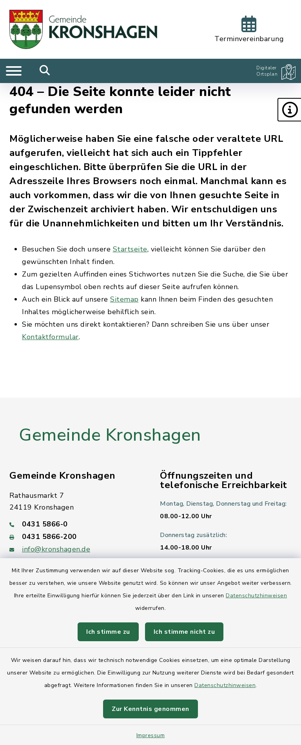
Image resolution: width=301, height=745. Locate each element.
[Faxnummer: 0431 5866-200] (75, 536)
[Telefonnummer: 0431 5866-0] (75, 524)
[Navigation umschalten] (13, 70)
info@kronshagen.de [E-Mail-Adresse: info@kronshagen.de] (56, 549)
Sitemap (124, 299)
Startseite (130, 249)
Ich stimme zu (108, 631)
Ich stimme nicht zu (184, 631)
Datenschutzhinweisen (256, 595)
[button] (289, 109)
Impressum (150, 735)
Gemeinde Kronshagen (110, 435)
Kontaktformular (50, 337)
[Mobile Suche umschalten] (45, 71)
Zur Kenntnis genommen (150, 709)
